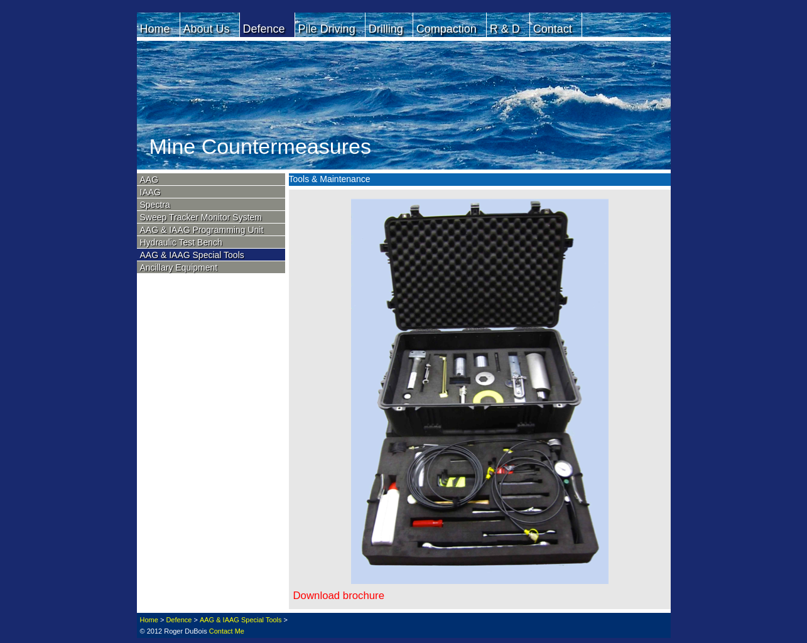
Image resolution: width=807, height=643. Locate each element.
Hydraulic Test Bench (181, 242)
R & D (505, 29)
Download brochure (339, 596)
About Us (206, 29)
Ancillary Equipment (179, 267)
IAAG (150, 192)
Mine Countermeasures (260, 146)
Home (155, 29)
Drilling (386, 29)
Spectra (155, 205)
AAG (149, 180)
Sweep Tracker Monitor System (201, 217)
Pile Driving (326, 29)
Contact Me (226, 631)
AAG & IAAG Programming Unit (202, 230)
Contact (552, 29)
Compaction (446, 29)
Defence (264, 29)
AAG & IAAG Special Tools (192, 255)
